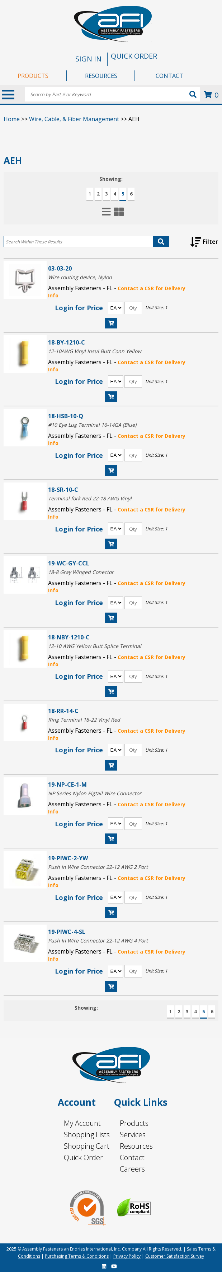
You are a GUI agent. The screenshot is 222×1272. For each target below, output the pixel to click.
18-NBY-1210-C (69, 637)
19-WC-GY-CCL (68, 563)
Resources (136, 1146)
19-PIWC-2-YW (68, 858)
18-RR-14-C (63, 710)
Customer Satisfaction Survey (174, 1256)
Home (12, 119)
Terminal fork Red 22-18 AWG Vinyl (90, 498)
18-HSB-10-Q (65, 416)
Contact (132, 1157)
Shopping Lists (87, 1134)
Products (134, 1123)
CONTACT (169, 76)
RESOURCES (101, 76)
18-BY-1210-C (66, 342)
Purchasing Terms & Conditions (77, 1256)
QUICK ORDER (134, 56)
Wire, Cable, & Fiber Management (74, 119)
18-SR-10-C (63, 489)
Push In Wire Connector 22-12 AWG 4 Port (98, 940)
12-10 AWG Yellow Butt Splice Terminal (94, 646)
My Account (82, 1123)
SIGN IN (88, 59)
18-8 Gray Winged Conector (81, 572)
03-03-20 (60, 268)
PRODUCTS (33, 76)
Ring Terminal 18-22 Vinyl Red (84, 719)
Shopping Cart (86, 1146)
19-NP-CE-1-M (67, 784)
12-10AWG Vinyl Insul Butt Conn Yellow (94, 351)
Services (133, 1134)
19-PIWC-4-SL (66, 931)
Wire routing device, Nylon (80, 277)
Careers (132, 1169)
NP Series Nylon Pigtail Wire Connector (94, 793)
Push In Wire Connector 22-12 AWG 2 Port (98, 866)
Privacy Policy (127, 1256)
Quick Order (83, 1157)
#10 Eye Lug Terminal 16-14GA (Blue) (92, 424)
